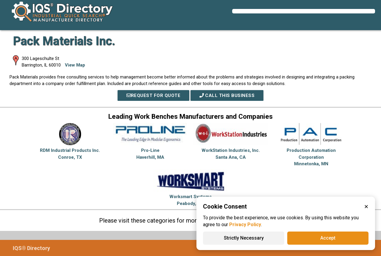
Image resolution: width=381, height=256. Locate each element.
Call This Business (227, 95)
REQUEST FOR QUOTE (154, 95)
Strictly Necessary (244, 238)
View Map (75, 65)
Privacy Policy (245, 224)
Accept (327, 238)
